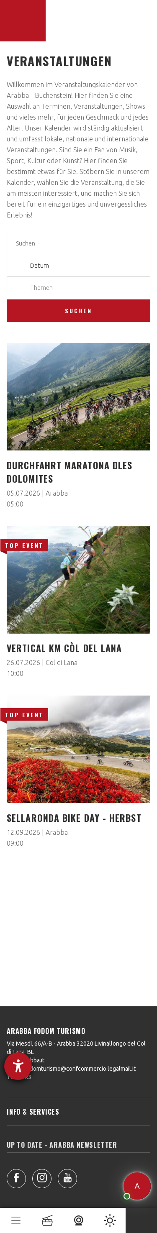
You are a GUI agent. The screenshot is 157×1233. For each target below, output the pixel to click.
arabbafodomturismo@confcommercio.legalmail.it (71, 1068)
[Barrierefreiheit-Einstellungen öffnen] (18, 1066)
